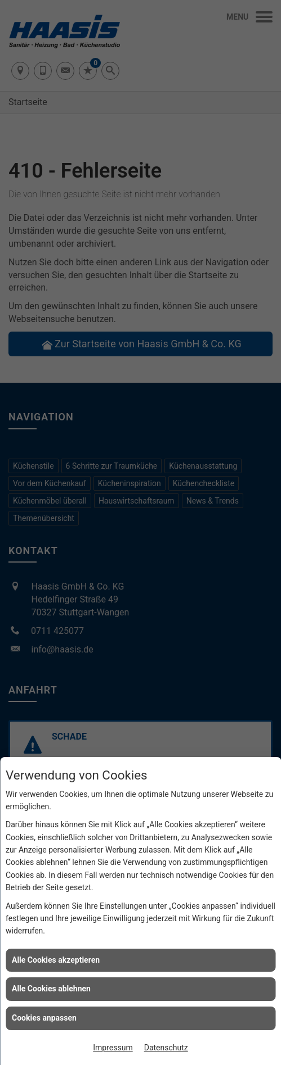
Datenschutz (166, 1047)
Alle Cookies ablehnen (51, 988)
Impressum (112, 1047)
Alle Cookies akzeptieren (56, 959)
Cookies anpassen (44, 1017)
